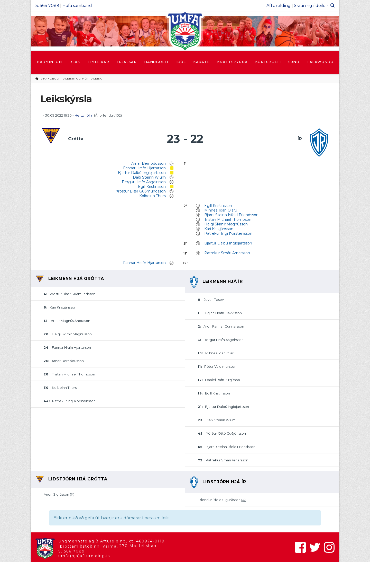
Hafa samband (77, 5)
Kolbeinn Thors (152, 196)
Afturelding (278, 5)
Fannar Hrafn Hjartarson (144, 168)
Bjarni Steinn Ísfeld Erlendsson (231, 215)
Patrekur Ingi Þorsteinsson (228, 233)
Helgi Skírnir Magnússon (226, 224)
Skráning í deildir (311, 5)
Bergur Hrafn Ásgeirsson (144, 182)
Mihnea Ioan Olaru (220, 210)
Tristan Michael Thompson (227, 219)
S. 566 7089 (71, 551)
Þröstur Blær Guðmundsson (140, 191)
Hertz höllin (84, 115)
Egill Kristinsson (152, 186)
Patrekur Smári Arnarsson (227, 253)
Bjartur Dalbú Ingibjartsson (142, 172)
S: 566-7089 (47, 5)
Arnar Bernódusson (148, 163)
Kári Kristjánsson (218, 228)
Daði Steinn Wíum (149, 177)
